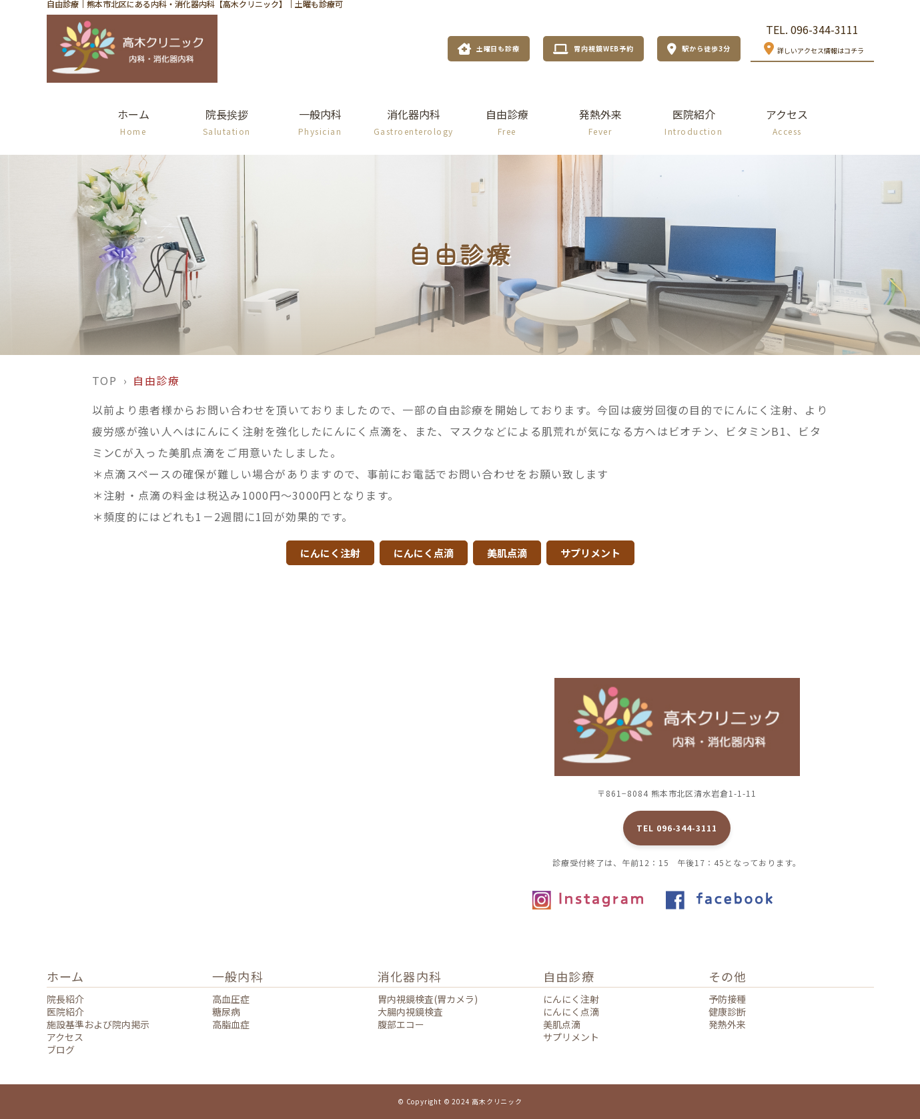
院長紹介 (65, 999)
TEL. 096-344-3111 (812, 29)
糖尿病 (226, 1011)
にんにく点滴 (571, 1011)
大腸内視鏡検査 (410, 1011)
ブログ (61, 1049)
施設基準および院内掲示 (98, 1024)
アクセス (787, 121)
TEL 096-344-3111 (676, 827)
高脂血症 (231, 1024)
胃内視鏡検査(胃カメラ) (428, 999)
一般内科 (320, 121)
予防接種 (727, 999)
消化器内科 (414, 121)
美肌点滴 (561, 1024)
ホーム (133, 121)
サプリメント (571, 1037)
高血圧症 (231, 999)
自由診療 (507, 121)
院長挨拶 (227, 121)
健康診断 (727, 1011)
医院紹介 (693, 121)
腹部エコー (401, 1024)
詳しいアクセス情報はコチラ (812, 48)
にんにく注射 (571, 999)
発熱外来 (600, 121)
